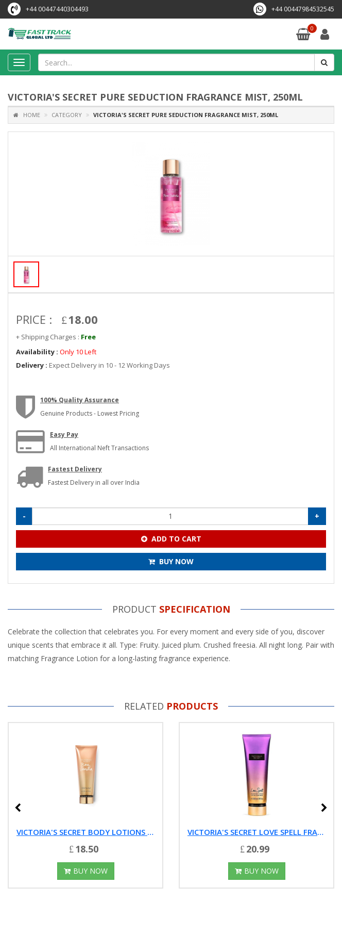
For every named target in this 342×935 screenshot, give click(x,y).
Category (67, 115)
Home (26, 115)
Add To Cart (171, 539)
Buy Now (171, 561)
